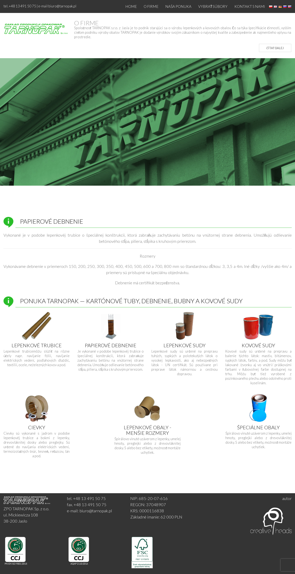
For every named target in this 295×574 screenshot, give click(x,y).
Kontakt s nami (249, 6)
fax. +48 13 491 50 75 (86, 504)
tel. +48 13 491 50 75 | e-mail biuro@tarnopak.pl (39, 6)
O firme (151, 6)
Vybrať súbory (213, 6)
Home (131, 6)
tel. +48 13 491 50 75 (86, 498)
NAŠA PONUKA (178, 6)
